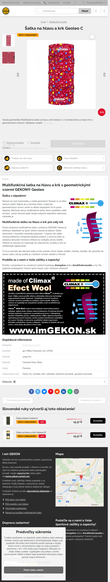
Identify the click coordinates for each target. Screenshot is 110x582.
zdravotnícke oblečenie (38, 491)
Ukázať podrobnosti (33, 576)
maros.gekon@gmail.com (17, 476)
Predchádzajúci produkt (18, 400)
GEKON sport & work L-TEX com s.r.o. (29, 148)
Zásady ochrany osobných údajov (34, 562)
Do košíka (78, 132)
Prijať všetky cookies (34, 570)
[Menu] (104, 11)
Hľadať (85, 11)
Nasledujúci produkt (92, 400)
